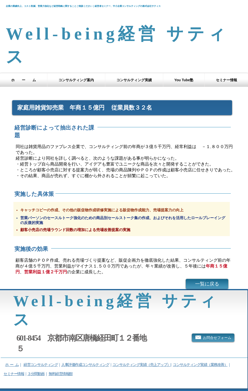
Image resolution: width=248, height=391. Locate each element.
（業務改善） (217, 364)
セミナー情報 (14, 374)
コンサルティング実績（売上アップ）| (141, 364)
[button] (76, 80)
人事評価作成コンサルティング (85, 364)
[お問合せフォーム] (213, 338)
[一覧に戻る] (207, 284)
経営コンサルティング (41, 364)
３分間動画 (36, 374)
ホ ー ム (12, 364)
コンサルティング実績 (190, 364)
